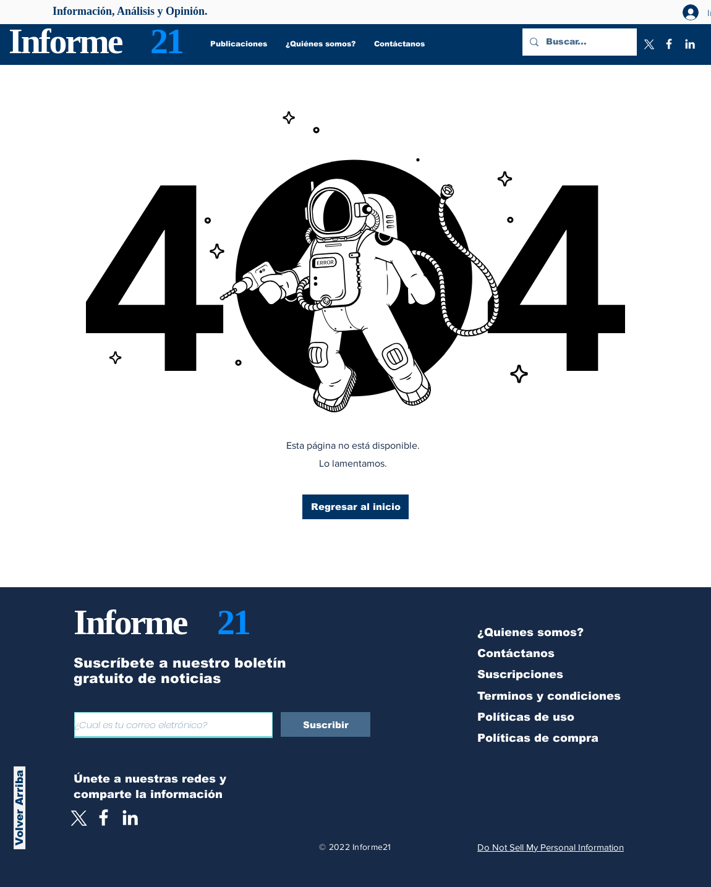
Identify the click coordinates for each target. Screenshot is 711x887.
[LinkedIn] (690, 44)
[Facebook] (669, 44)
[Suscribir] (325, 724)
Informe (65, 41)
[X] (648, 44)
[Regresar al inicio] (355, 506)
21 (166, 41)
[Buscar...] (578, 42)
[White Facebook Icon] (103, 817)
